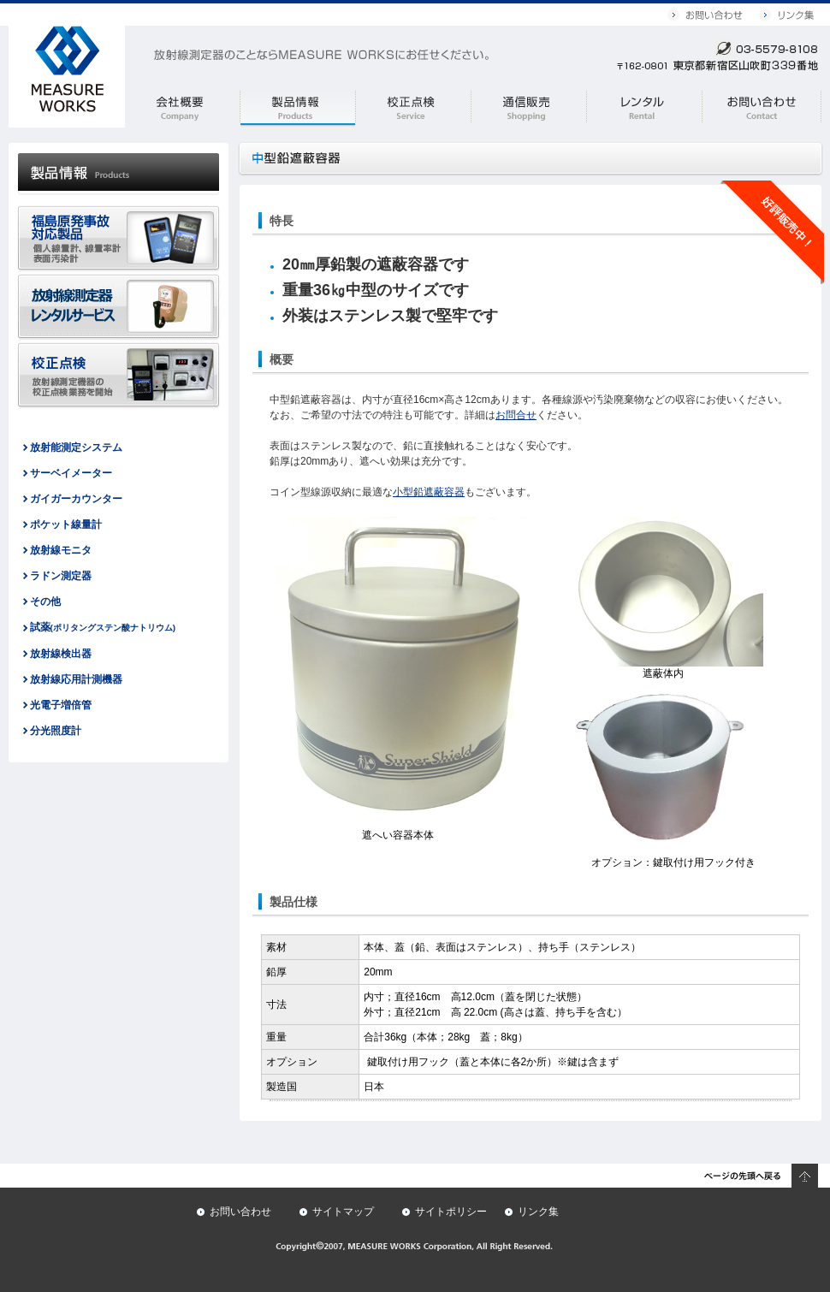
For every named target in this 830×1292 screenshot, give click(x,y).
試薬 (103, 627)
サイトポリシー (451, 1212)
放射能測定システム (76, 447)
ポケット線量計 (66, 524)
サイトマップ (343, 1212)
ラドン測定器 (61, 576)
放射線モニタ (61, 550)
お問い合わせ (240, 1212)
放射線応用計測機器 (76, 679)
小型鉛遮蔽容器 (429, 492)
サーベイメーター (71, 473)
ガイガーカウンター (76, 499)
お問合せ (516, 415)
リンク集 (538, 1212)
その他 (45, 601)
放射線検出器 (61, 654)
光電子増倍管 (61, 705)
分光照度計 (55, 731)
